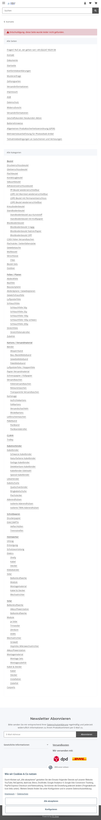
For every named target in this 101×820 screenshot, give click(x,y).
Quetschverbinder (19, 487)
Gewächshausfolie (15, 295)
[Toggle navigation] (3, 2)
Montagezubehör (18, 662)
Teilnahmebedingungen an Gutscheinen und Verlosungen (34, 139)
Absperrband (16, 350)
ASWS (13, 633)
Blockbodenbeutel (15, 222)
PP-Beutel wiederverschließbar (24, 190)
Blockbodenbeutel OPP (21, 235)
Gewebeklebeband (19, 359)
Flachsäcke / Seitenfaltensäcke (21, 243)
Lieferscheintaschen (16, 416)
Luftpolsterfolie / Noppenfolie (21, 367)
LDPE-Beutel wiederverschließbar (26, 202)
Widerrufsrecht (14, 107)
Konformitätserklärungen (19, 70)
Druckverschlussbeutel (18, 165)
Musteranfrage (14, 76)
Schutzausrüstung (15, 549)
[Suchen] (47, 11)
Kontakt (10, 55)
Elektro (10, 553)
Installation (15, 679)
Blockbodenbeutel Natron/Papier (25, 231)
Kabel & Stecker (17, 590)
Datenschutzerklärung (57, 724)
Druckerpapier (14, 518)
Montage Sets (16, 658)
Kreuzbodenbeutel (16, 206)
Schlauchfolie (13, 303)
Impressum (12, 91)
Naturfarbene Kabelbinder (23, 458)
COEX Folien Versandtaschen (20, 239)
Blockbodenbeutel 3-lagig (22, 227)
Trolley (10, 439)
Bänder (10, 346)
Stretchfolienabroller (20, 332)
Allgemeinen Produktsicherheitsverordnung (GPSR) (31, 128)
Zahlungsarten (14, 81)
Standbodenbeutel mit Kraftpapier (26, 218)
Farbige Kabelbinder (20, 462)
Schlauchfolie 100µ (19, 315)
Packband (14, 425)
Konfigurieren (51, 809)
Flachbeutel (12, 173)
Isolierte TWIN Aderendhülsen (24, 507)
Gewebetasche (14, 247)
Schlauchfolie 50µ (18, 307)
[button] (85, 3)
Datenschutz (13, 102)
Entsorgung (12, 545)
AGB (9, 97)
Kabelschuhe (13, 483)
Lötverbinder (13, 478)
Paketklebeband (17, 363)
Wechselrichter (17, 594)
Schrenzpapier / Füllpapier (19, 375)
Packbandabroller (18, 429)
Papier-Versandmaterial (18, 371)
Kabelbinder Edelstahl (20, 470)
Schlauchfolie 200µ (19, 324)
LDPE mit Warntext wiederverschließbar (29, 194)
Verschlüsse (12, 255)
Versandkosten (61, 744)
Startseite (11, 65)
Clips (12, 260)
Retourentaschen (18, 388)
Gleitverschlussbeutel (17, 169)
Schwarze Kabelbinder (21, 454)
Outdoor (11, 268)
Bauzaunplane (14, 286)
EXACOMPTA (13, 522)
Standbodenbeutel (16, 210)
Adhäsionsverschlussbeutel (20, 185)
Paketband (12, 420)
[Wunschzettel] (90, 3)
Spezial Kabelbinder (19, 474)
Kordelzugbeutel (15, 177)
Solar (9, 574)
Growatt (14, 642)
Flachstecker (16, 495)
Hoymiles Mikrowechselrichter (24, 646)
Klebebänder (13, 569)
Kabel (13, 561)
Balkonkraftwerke (18, 578)
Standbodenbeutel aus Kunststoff (26, 214)
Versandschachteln (19, 408)
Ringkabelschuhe (18, 491)
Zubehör (11, 336)
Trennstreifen (16, 530)
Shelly (13, 557)
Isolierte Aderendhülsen (21, 503)
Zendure (14, 629)
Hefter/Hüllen (16, 526)
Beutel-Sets (12, 264)
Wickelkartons (16, 412)
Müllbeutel (12, 251)
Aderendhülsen (14, 499)
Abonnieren (86, 734)
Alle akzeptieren (51, 801)
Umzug (10, 541)
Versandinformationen (17, 86)
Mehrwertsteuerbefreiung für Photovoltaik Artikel (30, 133)
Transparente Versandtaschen (24, 392)
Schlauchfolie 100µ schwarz (23, 319)
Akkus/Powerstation (19, 609)
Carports (11, 687)
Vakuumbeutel (14, 181)
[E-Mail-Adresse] (40, 734)
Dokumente (12, 60)
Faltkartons (15, 404)
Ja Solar (13, 621)
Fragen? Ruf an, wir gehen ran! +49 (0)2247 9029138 (31, 49)
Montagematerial (18, 586)
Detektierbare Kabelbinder (23, 466)
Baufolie (11, 282)
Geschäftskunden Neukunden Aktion (24, 118)
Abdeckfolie (12, 278)
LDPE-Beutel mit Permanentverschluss (28, 198)
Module (14, 582)
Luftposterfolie (14, 299)
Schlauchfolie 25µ (18, 311)
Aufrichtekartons (18, 400)
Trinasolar (15, 625)
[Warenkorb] (96, 3)
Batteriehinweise (15, 123)
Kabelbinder (13, 450)
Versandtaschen (14, 379)
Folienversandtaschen (20, 383)
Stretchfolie (12, 328)
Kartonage (12, 396)
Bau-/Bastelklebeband (20, 355)
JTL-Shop (55, 816)
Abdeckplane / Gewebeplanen (21, 291)
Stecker (13, 565)
